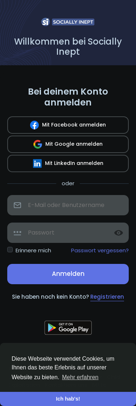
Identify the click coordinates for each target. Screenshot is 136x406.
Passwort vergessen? (100, 250)
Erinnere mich (33, 250)
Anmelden (68, 273)
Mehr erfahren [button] (80, 377)
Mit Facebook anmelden (68, 125)
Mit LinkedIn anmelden (68, 163)
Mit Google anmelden (68, 144)
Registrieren (107, 297)
